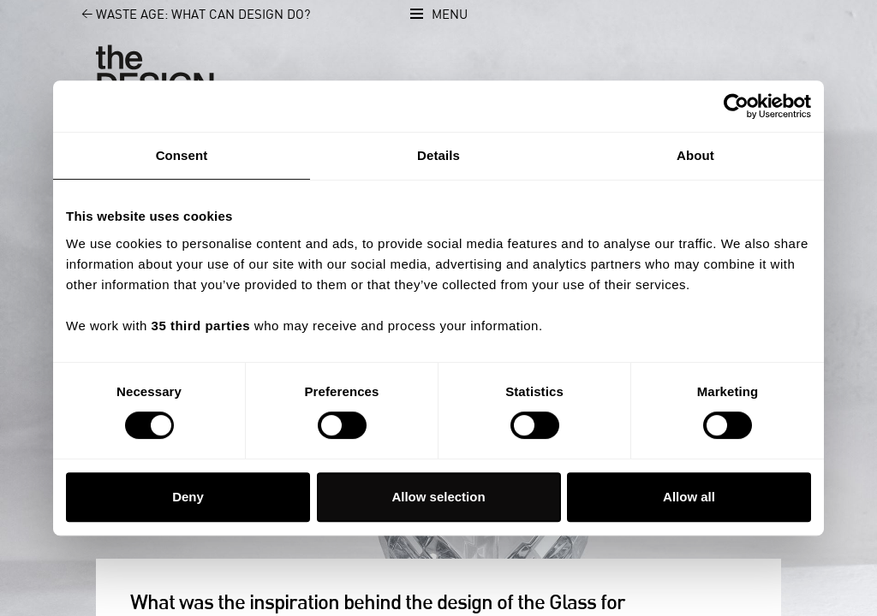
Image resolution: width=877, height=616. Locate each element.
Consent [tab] (182, 155)
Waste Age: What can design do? (186, 15)
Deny (188, 496)
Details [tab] (438, 155)
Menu (450, 15)
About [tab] (695, 155)
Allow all (689, 496)
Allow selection (438, 496)
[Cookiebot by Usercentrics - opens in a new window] (736, 106)
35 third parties (201, 325)
